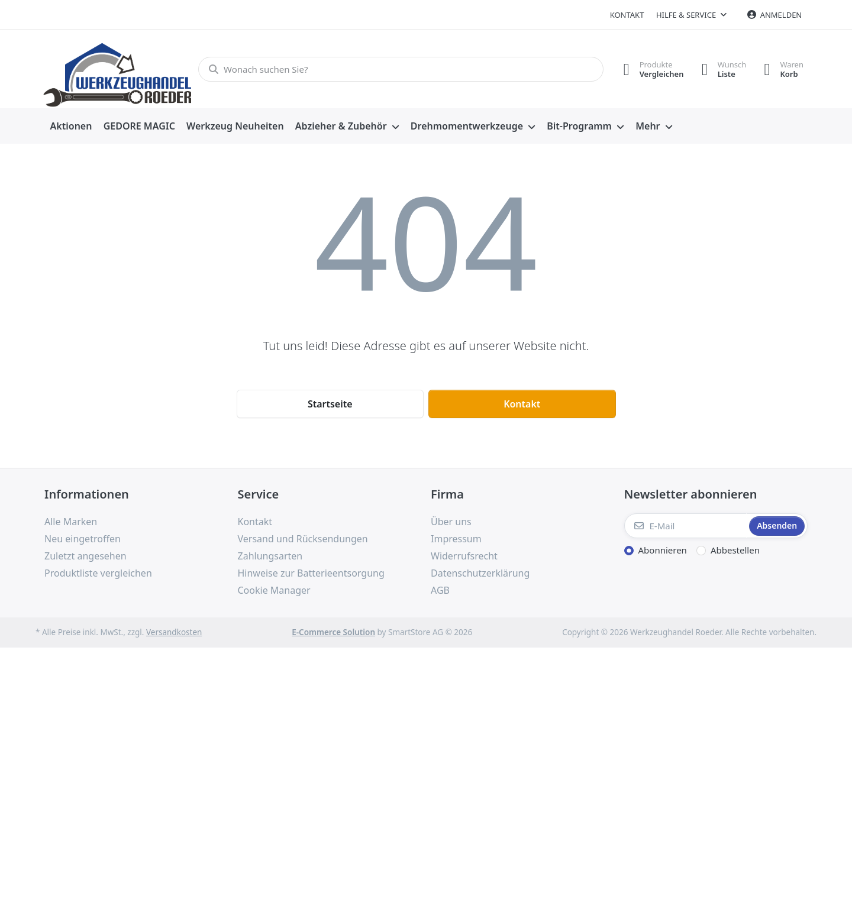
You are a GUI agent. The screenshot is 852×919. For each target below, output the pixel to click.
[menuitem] (71, 126)
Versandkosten (174, 632)
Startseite (330, 403)
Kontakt (627, 14)
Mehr (647, 125)
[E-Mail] (685, 525)
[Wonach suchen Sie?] (401, 69)
